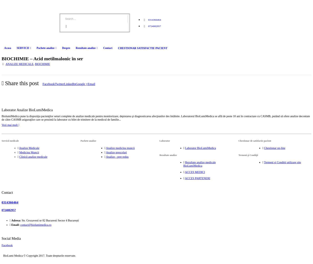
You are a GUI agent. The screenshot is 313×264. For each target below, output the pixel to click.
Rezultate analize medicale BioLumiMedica (199, 164)
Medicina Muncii (29, 152)
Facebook (49, 84)
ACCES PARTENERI (197, 178)
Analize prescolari (116, 152)
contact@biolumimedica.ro (35, 224)
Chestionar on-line (274, 148)
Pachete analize (45, 48)
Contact (107, 48)
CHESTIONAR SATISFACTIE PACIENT (143, 48)
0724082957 (154, 26)
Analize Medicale (29, 148)
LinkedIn (70, 84)
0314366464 (154, 19)
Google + (82, 84)
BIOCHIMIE (42, 64)
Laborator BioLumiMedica (200, 148)
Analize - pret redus (117, 156)
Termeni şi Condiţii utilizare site (282, 162)
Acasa (7, 48)
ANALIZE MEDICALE (19, 64)
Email (91, 84)
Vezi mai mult (10, 125)
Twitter (59, 84)
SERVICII (23, 48)
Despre (66, 48)
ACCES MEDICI (195, 172)
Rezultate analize (86, 48)
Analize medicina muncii (120, 148)
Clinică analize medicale (33, 156)
